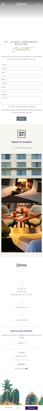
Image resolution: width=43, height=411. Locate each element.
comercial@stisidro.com (21, 307)
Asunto (3, 87)
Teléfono (4, 80)
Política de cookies (21, 356)
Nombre (4, 65)
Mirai (26, 368)
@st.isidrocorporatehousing (23, 148)
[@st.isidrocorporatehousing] (13, 148)
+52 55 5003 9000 (21, 320)
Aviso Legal (21, 352)
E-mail (3, 72)
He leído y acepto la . (23, 107)
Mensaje (4, 94)
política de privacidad (28, 107)
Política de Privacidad (35, 110)
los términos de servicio (18, 112)
